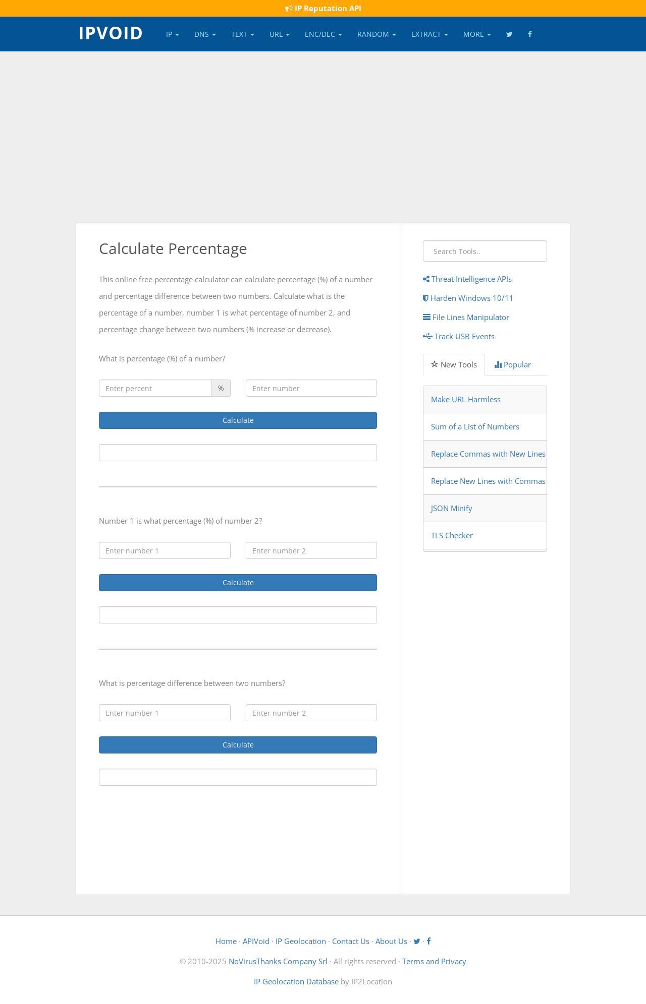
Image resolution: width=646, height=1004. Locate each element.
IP (172, 34)
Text (242, 34)
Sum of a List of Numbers (475, 426)
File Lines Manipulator (466, 317)
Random (376, 34)
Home (226, 941)
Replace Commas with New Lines (488, 454)
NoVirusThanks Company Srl (278, 961)
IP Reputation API (323, 8)
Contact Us (350, 941)
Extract (429, 34)
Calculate (238, 420)
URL (280, 34)
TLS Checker (452, 535)
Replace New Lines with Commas (488, 481)
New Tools (454, 364)
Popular (512, 364)
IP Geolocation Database (296, 981)
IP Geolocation (301, 941)
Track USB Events (459, 336)
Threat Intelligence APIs (467, 279)
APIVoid (256, 941)
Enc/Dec (323, 34)
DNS (205, 34)
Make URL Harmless (466, 399)
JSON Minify (451, 508)
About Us (391, 941)
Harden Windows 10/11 (468, 298)
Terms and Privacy (434, 961)
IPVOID (110, 32)
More (477, 34)
